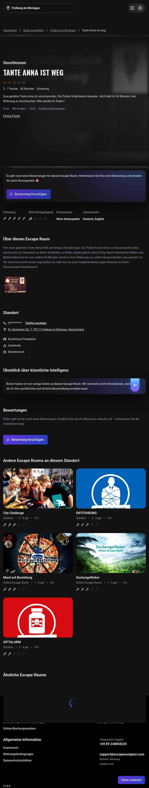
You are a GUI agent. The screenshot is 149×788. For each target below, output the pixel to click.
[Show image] (15, 285)
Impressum (10, 747)
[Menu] (136, 8)
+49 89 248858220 (113, 744)
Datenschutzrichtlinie (17, 760)
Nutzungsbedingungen (18, 754)
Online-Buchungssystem (19, 728)
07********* (15, 323)
